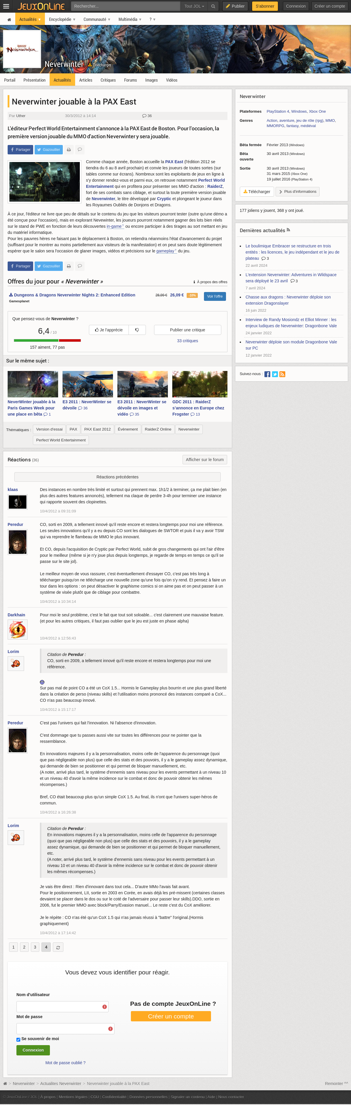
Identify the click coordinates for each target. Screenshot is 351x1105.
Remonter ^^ (336, 1083)
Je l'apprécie (109, 330)
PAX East (174, 161)
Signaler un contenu (188, 1097)
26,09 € (177, 295)
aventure (286, 120)
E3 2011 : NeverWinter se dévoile (87, 404)
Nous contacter (231, 1097)
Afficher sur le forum (205, 459)
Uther (21, 116)
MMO (330, 120)
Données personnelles (148, 1097)
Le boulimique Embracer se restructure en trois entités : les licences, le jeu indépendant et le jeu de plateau (293, 252)
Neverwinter (64, 63)
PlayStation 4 (278, 111)
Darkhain (16, 615)
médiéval (308, 126)
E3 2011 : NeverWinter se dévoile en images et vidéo (141, 407)
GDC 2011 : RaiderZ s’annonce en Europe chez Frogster (198, 407)
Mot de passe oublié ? (65, 1062)
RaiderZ (215, 186)
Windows (299, 111)
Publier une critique (187, 330)
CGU (95, 1097)
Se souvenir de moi (40, 1038)
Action (272, 120)
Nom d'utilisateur (33, 994)
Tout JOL (194, 6)
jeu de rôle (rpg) (309, 120)
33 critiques (187, 340)
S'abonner (265, 6)
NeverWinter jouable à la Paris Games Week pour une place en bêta (31, 407)
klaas (13, 489)
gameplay (165, 251)
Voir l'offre (215, 296)
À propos (48, 1097)
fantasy (292, 126)
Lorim (13, 651)
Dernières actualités (263, 230)
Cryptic (164, 198)
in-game (114, 226)
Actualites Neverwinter (60, 1083)
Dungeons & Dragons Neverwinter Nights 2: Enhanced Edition (72, 295)
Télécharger (99, 65)
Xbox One (317, 111)
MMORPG (275, 126)
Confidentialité (114, 1097)
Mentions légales (73, 1097)
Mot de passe (29, 1016)
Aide (211, 1097)
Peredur (15, 524)
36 (147, 116)
